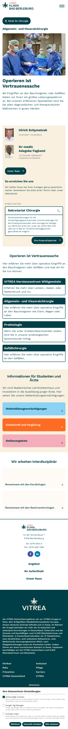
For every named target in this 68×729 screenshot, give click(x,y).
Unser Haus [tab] (34, 578)
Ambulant (41, 663)
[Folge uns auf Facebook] (30, 554)
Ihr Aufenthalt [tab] (34, 571)
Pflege (39, 667)
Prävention (8, 672)
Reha (5, 667)
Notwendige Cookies (34, 699)
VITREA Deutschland (13, 676)
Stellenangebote (16, 440)
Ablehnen (15, 724)
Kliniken (6, 663)
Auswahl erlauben (32, 724)
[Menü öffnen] (62, 6)
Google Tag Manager (34, 707)
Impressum (34, 685)
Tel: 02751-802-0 (34, 543)
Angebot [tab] (34, 563)
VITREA (40, 676)
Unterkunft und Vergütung (23, 424)
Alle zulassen (51, 724)
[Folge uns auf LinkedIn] (37, 554)
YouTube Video (34, 716)
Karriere (40, 672)
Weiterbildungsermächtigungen (26, 408)
